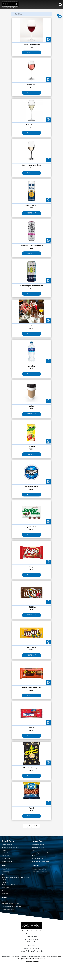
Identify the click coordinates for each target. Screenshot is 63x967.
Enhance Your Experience (39, 858)
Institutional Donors (8, 909)
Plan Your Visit (37, 841)
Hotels (34, 850)
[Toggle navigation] (60, 4)
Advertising (5, 871)
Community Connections (39, 871)
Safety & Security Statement (40, 861)
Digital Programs (7, 861)
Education (35, 865)
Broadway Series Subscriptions (11, 847)
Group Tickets (6, 855)
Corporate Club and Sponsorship (12, 906)
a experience (31, 961)
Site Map (43, 958)
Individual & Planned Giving (10, 903)
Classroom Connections (39, 869)
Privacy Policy (25, 958)
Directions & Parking (38, 844)
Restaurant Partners (38, 847)
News (3, 890)
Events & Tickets (8, 841)
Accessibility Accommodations (41, 853)
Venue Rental (6, 869)
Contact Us (5, 893)
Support (4, 897)
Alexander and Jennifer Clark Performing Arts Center (15, 878)
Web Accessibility (35, 958)
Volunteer (5, 882)
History (4, 874)
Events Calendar (7, 844)
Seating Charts (6, 853)
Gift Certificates (6, 858)
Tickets (4, 850)
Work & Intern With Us (9, 885)
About (4, 865)
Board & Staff (6, 887)
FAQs (33, 855)
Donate (4, 901)
